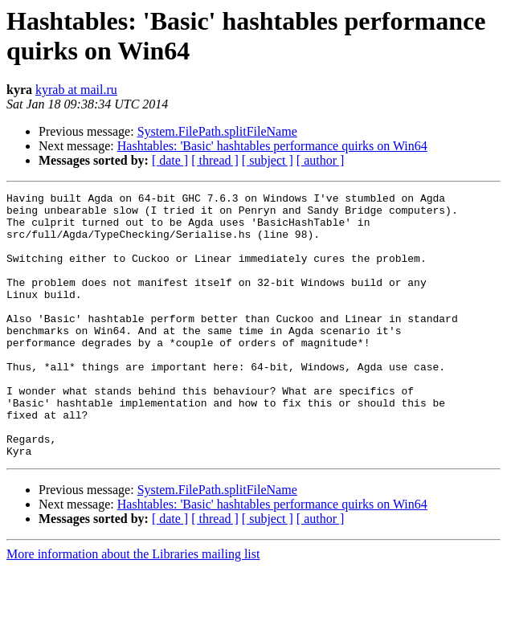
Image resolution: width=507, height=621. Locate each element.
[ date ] (170, 160)
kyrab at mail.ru (76, 89)
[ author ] (320, 160)
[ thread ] (215, 160)
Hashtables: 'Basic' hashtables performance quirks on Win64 (272, 146)
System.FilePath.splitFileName (217, 131)
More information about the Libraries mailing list (133, 607)
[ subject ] (267, 160)
